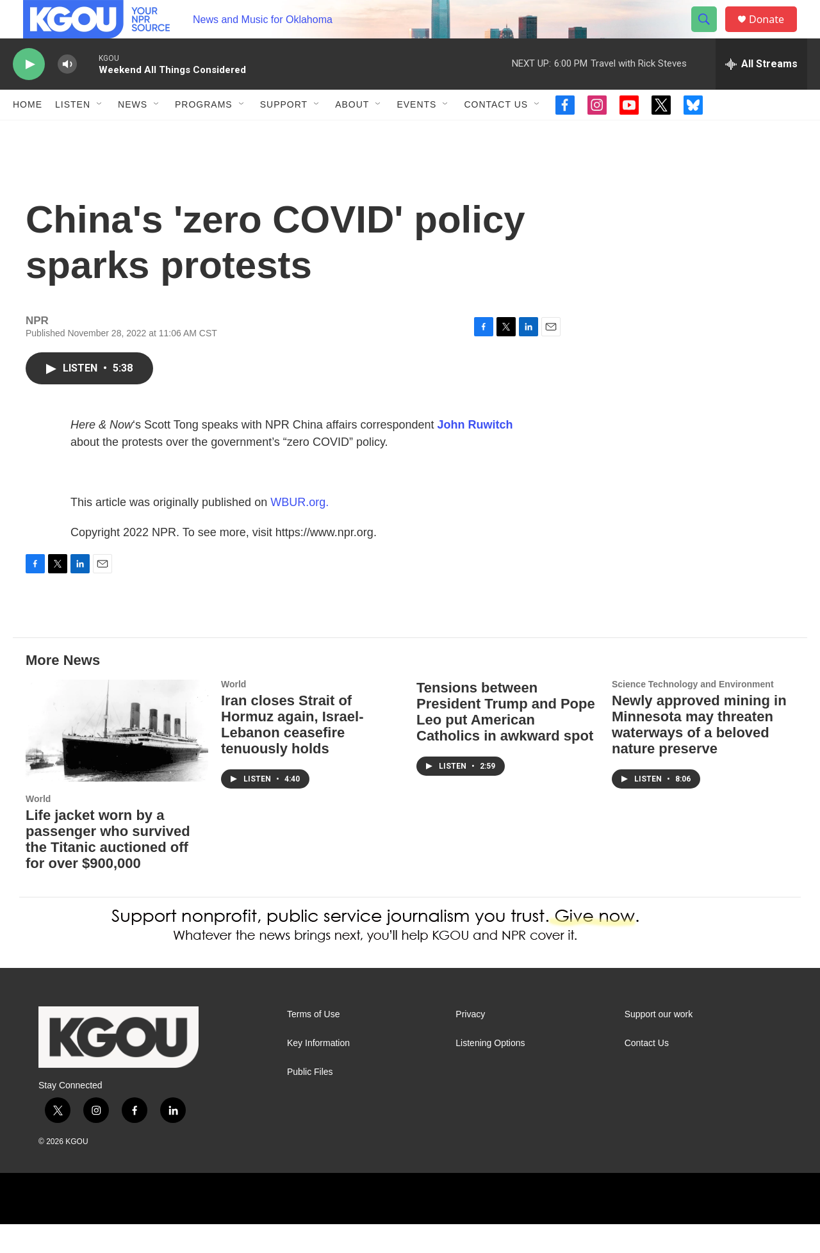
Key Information (318, 1072)
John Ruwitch (475, 453)
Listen (72, 133)
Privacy (470, 1043)
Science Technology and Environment (693, 713)
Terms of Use (313, 1043)
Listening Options (490, 1072)
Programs (204, 133)
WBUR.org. (299, 531)
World (38, 828)
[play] (29, 93)
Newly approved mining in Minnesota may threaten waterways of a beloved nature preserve (699, 753)
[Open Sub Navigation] (100, 133)
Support (284, 133)
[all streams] (761, 93)
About (352, 133)
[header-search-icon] (710, 34)
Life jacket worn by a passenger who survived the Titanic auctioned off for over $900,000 (108, 868)
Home (27, 133)
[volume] (67, 93)
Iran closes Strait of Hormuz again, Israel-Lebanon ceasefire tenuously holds (292, 753)
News (132, 133)
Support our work (659, 1043)
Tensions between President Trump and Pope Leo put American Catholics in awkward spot (505, 740)
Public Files (310, 1101)
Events (416, 133)
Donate (774, 33)
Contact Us (496, 133)
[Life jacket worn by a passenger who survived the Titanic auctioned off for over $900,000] (117, 759)
